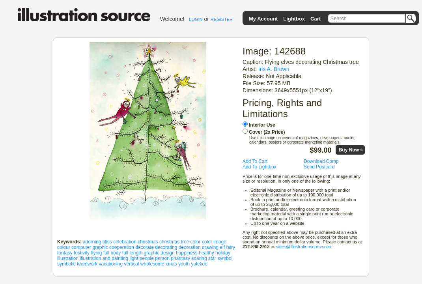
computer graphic (89, 247)
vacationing (111, 264)
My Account (263, 19)
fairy (230, 247)
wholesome (152, 264)
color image (214, 242)
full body (112, 253)
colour (63, 247)
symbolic (66, 264)
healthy (206, 253)
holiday (222, 253)
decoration (190, 247)
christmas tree (174, 242)
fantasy (65, 253)
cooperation (121, 247)
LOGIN (195, 19)
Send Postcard (319, 167)
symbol (224, 258)
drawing (210, 247)
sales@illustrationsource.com (304, 246)
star (212, 258)
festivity (82, 253)
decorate (144, 247)
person (162, 258)
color (195, 242)
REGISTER (222, 19)
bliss (107, 242)
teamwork (87, 264)
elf (222, 247)
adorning (92, 242)
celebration (124, 242)
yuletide (199, 264)
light (133, 258)
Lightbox (294, 19)
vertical (131, 264)
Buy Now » (351, 150)
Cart (315, 19)
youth (184, 264)
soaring (199, 258)
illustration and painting (104, 258)
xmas (171, 264)
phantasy (180, 258)
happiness (187, 253)
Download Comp (321, 161)
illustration (67, 258)
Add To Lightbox (259, 167)
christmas (148, 242)
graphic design (159, 253)
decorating (166, 247)
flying (96, 253)
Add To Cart (255, 161)
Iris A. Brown (273, 69)
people (147, 258)
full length (132, 253)
